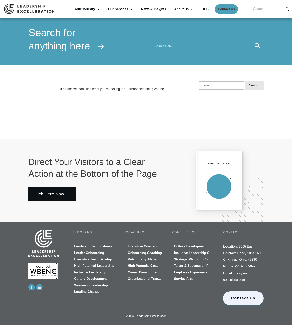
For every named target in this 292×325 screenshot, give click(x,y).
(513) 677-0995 (246, 266)
